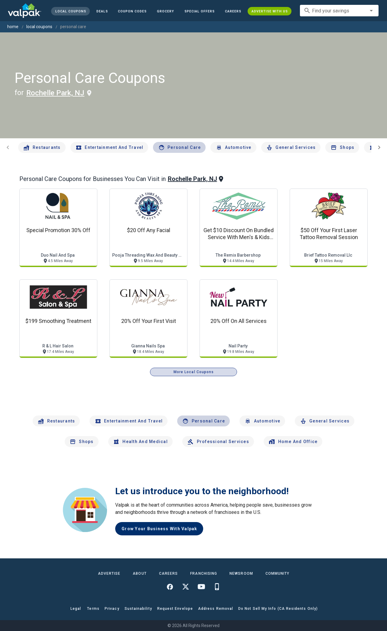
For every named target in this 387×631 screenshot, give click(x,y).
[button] (199, 11)
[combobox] (339, 10)
